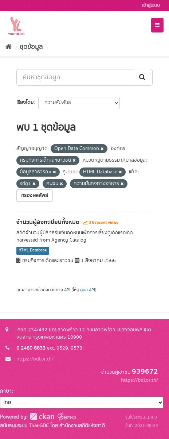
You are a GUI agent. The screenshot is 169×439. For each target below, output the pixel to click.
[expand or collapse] (157, 25)
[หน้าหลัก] (8, 47)
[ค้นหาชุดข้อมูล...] (74, 77)
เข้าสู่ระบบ (151, 5)
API (67, 290)
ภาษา (6, 391)
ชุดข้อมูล (31, 47)
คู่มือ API (87, 290)
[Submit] (143, 77)
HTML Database (33, 251)
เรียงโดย (25, 102)
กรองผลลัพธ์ (34, 195)
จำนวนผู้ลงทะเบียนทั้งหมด (47, 222)
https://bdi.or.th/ (35, 359)
